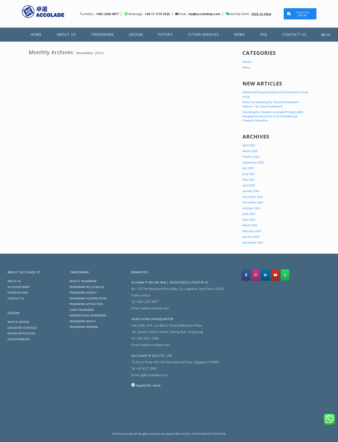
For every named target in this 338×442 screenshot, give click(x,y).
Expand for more (148, 385)
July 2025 (248, 168)
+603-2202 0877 (147, 302)
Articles (247, 62)
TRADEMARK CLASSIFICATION (87, 298)
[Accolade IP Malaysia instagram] (255, 275)
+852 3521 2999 (147, 338)
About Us (66, 34)
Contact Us (294, 34)
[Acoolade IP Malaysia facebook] (246, 275)
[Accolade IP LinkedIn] (265, 275)
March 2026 (250, 151)
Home (36, 34)
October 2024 (251, 208)
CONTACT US (16, 298)
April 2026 (249, 145)
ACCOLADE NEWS (19, 287)
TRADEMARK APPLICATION (86, 304)
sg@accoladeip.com (154, 375)
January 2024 (251, 237)
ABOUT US (14, 281)
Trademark (102, 34)
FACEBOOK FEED (18, 292)
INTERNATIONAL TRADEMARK (87, 315)
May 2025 (249, 179)
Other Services (203, 34)
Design (136, 34)
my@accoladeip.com (154, 308)
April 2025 (249, 185)
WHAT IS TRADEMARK (83, 281)
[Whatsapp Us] (285, 275)
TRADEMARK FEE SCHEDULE (87, 287)
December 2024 (253, 197)
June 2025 (249, 174)
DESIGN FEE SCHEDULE (22, 328)
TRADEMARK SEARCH (82, 292)
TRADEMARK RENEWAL (83, 327)
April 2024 (249, 220)
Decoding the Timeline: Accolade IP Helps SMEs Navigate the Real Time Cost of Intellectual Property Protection (273, 116)
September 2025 (253, 162)
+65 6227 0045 (146, 368)
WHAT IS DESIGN (18, 322)
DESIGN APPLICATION (21, 333)
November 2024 (253, 202)
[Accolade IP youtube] (275, 275)
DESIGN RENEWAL (19, 339)
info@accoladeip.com (155, 345)
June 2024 (249, 214)
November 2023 (253, 242)
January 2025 (251, 191)
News (239, 34)
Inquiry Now (298, 13)
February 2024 (252, 231)
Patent (165, 34)
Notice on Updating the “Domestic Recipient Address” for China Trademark (271, 104)
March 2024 (250, 225)
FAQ (263, 34)
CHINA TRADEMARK (81, 310)
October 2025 (251, 157)
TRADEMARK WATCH (82, 321)
